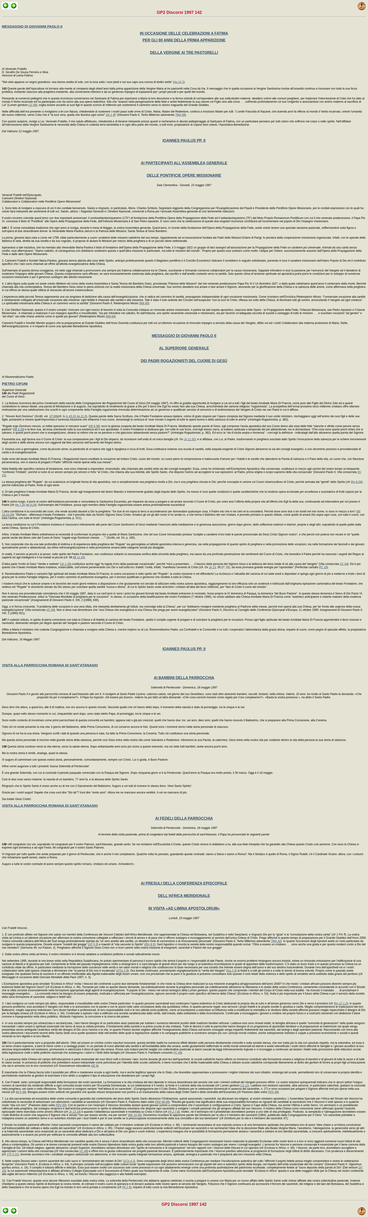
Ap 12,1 (179, 82)
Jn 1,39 (65, 564)
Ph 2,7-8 (173, 1111)
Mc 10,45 (135, 1115)
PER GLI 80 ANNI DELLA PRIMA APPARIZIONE (184, 40)
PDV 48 (273, 1092)
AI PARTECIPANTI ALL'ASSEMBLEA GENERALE (184, 163)
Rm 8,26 (356, 482)
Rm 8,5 (149, 944)
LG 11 (244, 1085)
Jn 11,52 (189, 439)
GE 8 (94, 1065)
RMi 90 (143, 303)
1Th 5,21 (12, 1154)
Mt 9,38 (94, 426)
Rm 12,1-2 (340, 1003)
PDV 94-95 (162, 1102)
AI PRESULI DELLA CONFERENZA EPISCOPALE (184, 883)
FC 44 (177, 1052)
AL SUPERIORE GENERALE (184, 348)
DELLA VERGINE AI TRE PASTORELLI (184, 53)
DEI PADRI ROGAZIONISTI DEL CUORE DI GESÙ (184, 361)
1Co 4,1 (129, 1161)
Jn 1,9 (111, 114)
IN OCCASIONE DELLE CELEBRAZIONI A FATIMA (184, 33)
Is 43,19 (71, 416)
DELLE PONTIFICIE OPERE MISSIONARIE (184, 175)
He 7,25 (20, 505)
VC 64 (344, 564)
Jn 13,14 (74, 1111)
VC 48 (83, 1151)
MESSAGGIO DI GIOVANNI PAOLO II (32, 26)
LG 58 (32, 105)
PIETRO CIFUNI (15, 384)
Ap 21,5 (81, 416)
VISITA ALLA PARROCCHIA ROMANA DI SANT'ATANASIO (50, 665)
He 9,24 (30, 505)
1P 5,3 (93, 944)
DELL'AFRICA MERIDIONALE (184, 896)
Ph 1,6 (126, 1187)
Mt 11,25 (78, 557)
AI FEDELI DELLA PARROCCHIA (184, 818)
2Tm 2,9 (122, 970)
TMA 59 (180, 114)
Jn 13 (212, 567)
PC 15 (323, 567)
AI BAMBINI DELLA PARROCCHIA (184, 678)
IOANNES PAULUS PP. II (183, 141)
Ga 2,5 (231, 970)
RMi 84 (110, 316)
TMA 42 (276, 941)
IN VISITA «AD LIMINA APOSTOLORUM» (184, 908)
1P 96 (52, 416)
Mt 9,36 (18, 429)
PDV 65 (60, 1105)
